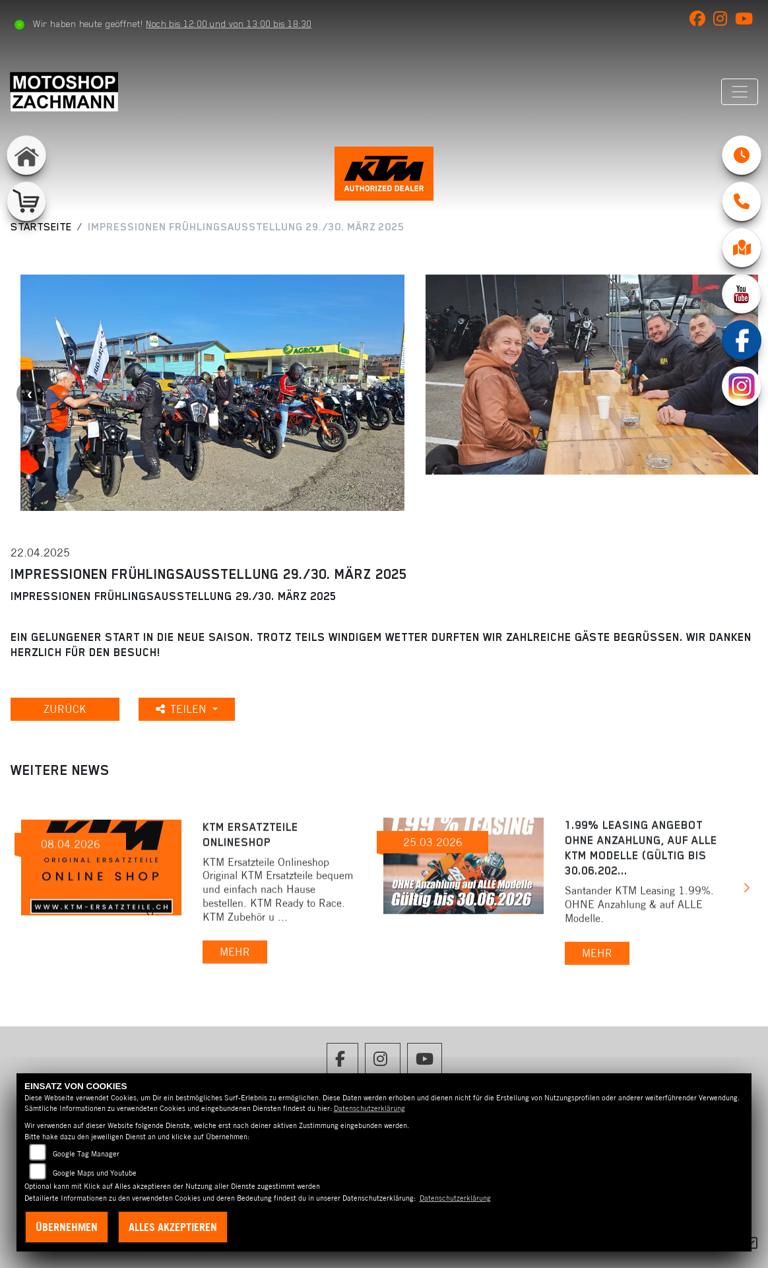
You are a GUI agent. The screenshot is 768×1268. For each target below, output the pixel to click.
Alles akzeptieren (173, 1227)
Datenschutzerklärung (369, 1108)
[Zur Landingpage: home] (26, 155)
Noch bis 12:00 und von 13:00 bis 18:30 (228, 23)
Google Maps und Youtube (95, 1173)
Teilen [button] (183, 709)
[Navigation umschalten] (739, 92)
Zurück (65, 709)
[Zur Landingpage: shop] (26, 201)
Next (746, 890)
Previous (29, 394)
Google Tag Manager (86, 1153)
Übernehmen (67, 1227)
